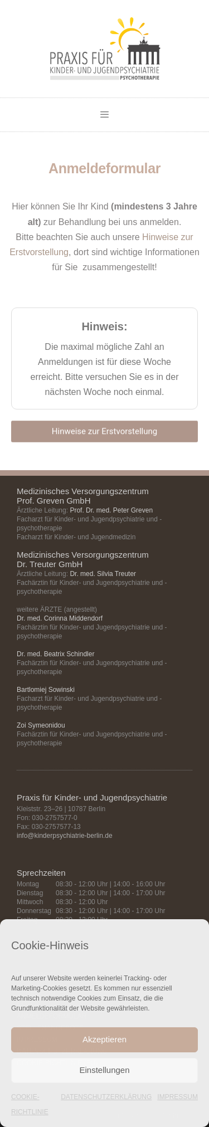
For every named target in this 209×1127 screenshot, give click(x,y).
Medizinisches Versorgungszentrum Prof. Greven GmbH (83, 495)
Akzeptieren (104, 1039)
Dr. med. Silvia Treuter (103, 574)
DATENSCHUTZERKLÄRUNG (106, 1097)
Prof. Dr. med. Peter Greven (111, 510)
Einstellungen (104, 1070)
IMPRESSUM (177, 1097)
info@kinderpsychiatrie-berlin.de (65, 836)
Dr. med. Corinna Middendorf (60, 618)
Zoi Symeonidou (41, 725)
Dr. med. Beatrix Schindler (55, 654)
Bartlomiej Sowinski (46, 690)
